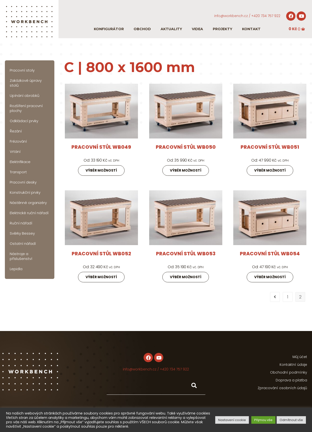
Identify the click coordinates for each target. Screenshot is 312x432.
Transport (18, 172)
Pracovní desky (23, 182)
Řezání (16, 131)
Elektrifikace (20, 161)
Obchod (142, 29)
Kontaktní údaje (293, 364)
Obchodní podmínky (288, 372)
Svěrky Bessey (22, 233)
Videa (197, 29)
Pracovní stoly (22, 70)
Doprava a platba (291, 380)
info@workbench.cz (231, 15)
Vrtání (15, 151)
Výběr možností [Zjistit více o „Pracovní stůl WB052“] (101, 277)
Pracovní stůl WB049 (101, 147)
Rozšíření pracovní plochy (26, 108)
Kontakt (251, 29)
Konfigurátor (109, 29)
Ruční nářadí (21, 223)
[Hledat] (193, 386)
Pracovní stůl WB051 (270, 147)
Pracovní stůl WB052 (101, 253)
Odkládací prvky (24, 120)
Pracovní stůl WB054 (270, 253)
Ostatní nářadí (23, 243)
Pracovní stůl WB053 (185, 253)
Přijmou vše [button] (263, 420)
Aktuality (171, 29)
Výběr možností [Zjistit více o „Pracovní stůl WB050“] (185, 170)
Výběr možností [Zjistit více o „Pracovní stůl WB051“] (270, 170)
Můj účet (299, 356)
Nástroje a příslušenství (21, 256)
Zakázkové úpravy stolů (26, 83)
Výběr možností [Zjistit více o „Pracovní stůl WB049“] (101, 170)
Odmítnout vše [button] (291, 420)
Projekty (222, 29)
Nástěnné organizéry (28, 202)
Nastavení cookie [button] (232, 420)
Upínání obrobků (24, 95)
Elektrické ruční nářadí (29, 212)
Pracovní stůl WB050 (186, 147)
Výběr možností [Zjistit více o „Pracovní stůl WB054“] (270, 277)
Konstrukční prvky (25, 192)
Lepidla (16, 268)
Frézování (18, 141)
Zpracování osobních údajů (282, 388)
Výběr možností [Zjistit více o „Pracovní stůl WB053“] (185, 277)
